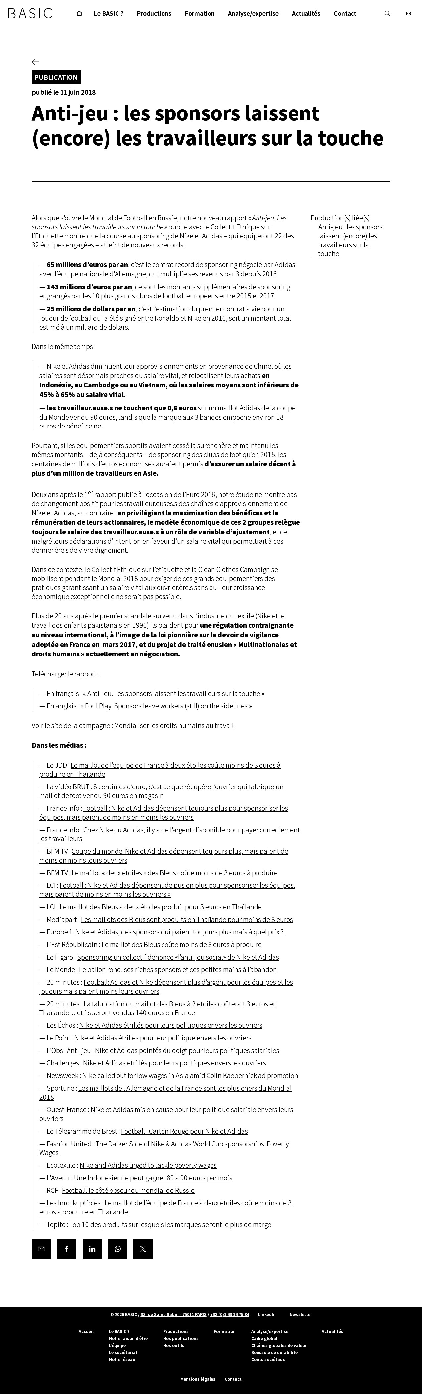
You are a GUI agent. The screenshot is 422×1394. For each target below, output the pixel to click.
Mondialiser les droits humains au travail (174, 725)
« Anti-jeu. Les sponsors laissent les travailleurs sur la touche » (173, 693)
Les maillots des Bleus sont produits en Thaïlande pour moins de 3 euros (187, 919)
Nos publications (181, 1338)
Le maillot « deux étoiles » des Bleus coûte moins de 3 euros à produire (175, 873)
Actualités (332, 1331)
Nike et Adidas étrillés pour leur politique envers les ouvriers (163, 1038)
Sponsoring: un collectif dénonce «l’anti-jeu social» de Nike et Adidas (178, 957)
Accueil (86, 1331)
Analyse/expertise (269, 1331)
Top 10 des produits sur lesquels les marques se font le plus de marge (170, 1224)
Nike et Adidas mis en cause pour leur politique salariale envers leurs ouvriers (166, 1114)
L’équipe (117, 1345)
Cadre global (264, 1338)
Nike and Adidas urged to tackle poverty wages (148, 1165)
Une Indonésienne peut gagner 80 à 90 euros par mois (153, 1178)
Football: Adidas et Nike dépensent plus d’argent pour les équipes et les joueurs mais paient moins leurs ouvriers (166, 987)
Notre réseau (122, 1359)
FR (408, 13)
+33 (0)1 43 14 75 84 (229, 1314)
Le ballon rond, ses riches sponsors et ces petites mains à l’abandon (178, 970)
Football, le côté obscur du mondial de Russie (128, 1190)
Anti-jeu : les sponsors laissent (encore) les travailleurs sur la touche (350, 240)
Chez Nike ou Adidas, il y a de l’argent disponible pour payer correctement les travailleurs (169, 834)
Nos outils (173, 1345)
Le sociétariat (123, 1352)
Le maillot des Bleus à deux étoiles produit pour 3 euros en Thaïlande (161, 907)
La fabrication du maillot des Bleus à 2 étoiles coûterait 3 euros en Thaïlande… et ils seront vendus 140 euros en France (158, 1008)
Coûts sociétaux (268, 1359)
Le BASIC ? (119, 1331)
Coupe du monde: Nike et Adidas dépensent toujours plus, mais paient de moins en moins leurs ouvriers (163, 856)
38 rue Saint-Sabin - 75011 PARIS (174, 1314)
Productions (176, 1331)
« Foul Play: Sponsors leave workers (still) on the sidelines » (166, 706)
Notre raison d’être (128, 1338)
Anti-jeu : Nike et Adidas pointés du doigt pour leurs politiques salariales (173, 1050)
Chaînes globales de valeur (278, 1345)
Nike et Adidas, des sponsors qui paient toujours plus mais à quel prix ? (179, 932)
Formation (225, 1331)
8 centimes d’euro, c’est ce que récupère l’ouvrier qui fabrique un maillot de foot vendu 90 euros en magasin (161, 791)
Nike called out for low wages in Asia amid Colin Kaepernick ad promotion (190, 1075)
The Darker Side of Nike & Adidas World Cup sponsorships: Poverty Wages (164, 1148)
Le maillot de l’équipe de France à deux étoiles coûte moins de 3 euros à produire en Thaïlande (160, 770)
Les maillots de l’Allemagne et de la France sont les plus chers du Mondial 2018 (165, 1093)
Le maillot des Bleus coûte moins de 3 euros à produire (182, 944)
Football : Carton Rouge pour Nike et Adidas (184, 1131)
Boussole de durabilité (274, 1352)
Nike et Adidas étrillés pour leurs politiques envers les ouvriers (170, 1025)
